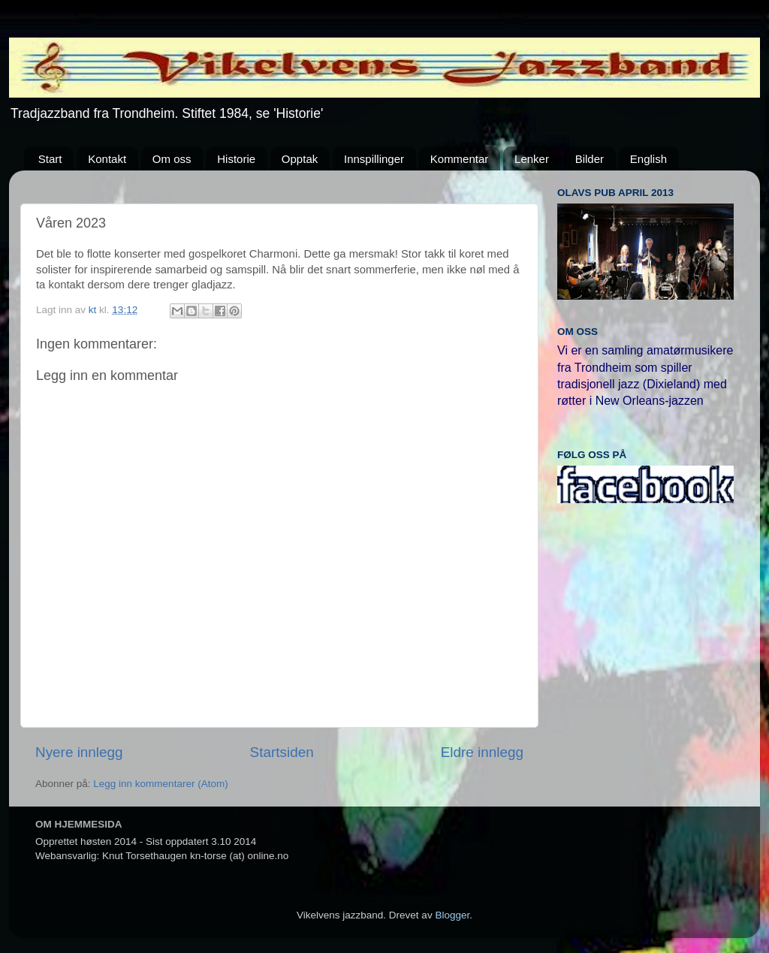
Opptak (300, 158)
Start (50, 158)
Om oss (171, 158)
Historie (236, 158)
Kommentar (459, 158)
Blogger (452, 915)
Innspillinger (374, 158)
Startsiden (282, 752)
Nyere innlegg (79, 752)
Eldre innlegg (482, 752)
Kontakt (107, 158)
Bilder (589, 158)
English (648, 158)
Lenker (531, 158)
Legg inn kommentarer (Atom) (160, 783)
